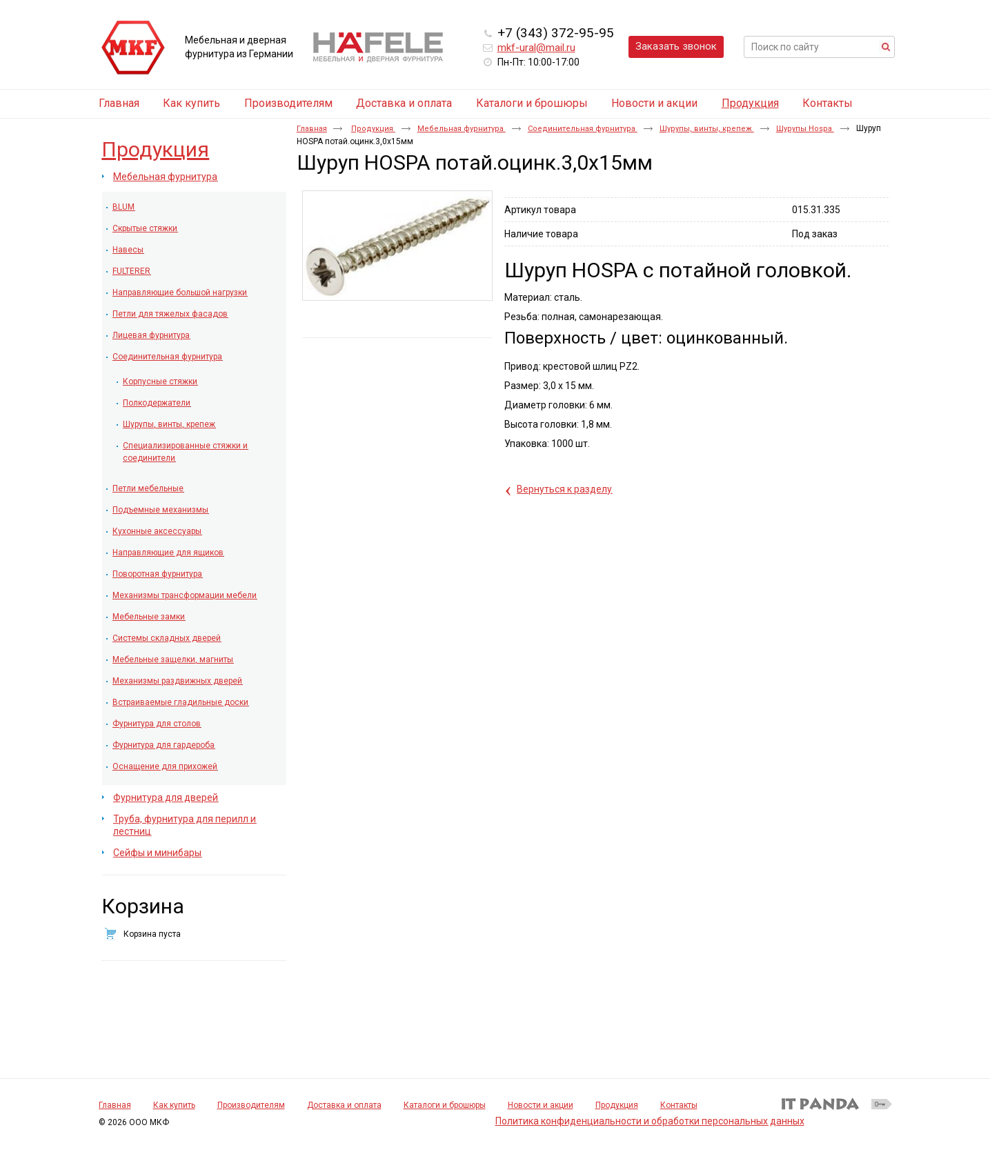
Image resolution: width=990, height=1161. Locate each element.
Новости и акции (540, 1105)
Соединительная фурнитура (582, 128)
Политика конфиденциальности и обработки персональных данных (649, 1121)
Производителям (251, 1105)
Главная (312, 128)
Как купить (174, 1105)
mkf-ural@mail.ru (536, 47)
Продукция (750, 103)
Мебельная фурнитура (461, 128)
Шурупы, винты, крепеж (707, 128)
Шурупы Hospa (805, 128)
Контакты (678, 1105)
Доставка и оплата (344, 1105)
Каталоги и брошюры (445, 1105)
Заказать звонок (676, 46)
